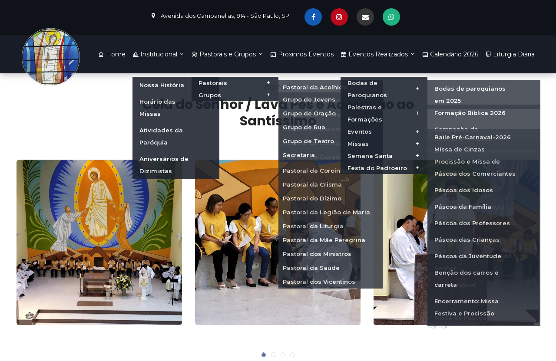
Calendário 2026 (450, 54)
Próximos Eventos (302, 54)
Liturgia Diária (510, 54)
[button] (263, 355)
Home (112, 54)
